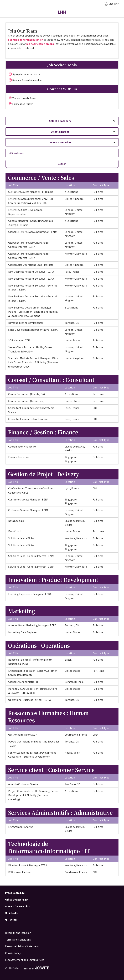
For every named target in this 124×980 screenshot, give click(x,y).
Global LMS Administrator (23, 681)
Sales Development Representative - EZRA (33, 329)
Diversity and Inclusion (18, 932)
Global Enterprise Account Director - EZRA (32, 232)
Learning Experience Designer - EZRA (29, 594)
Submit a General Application (27, 80)
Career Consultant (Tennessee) (26, 401)
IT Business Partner (19, 872)
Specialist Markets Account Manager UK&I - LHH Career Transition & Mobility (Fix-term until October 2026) (33, 362)
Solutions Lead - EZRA (21, 538)
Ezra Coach (14, 531)
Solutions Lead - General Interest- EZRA (31, 556)
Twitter (11, 919)
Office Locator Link (16, 899)
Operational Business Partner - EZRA (29, 699)
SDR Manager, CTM (19, 340)
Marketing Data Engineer (22, 632)
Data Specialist (16, 520)
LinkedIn (11, 913)
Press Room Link (15, 892)
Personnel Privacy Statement (22, 946)
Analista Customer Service (23, 784)
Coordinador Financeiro (22, 446)
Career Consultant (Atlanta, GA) (26, 394)
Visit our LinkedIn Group (24, 98)
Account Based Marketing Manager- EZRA (32, 625)
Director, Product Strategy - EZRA (27, 865)
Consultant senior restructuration (28, 419)
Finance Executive (18, 457)
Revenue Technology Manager (25, 322)
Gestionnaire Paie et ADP (22, 734)
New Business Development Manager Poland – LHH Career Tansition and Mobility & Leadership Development (33, 311)
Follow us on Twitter (22, 103)
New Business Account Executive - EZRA (31, 271)
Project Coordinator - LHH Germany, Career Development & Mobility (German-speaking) (33, 795)
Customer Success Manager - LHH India (30, 192)
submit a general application (25, 39)
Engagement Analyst (20, 827)
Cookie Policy (13, 953)
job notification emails (40, 44)
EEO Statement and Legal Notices (24, 959)
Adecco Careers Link (17, 906)
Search (62, 163)
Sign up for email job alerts (26, 74)
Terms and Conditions (18, 939)
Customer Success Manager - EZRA (28, 499)
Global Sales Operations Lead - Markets (30, 264)
